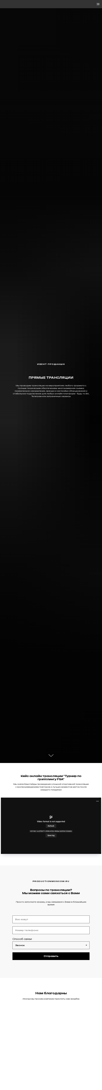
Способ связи (22, 939)
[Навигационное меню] (98, 4)
